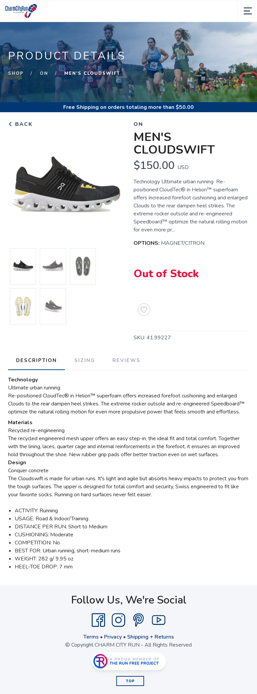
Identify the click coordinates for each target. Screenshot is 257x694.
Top (130, 681)
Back (20, 124)
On (44, 73)
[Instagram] (118, 620)
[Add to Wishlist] (144, 309)
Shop (16, 73)
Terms (91, 637)
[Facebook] (98, 620)
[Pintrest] (138, 620)
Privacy (113, 637)
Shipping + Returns (150, 637)
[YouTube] (159, 620)
